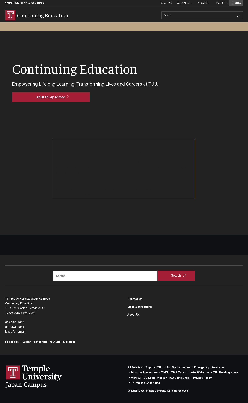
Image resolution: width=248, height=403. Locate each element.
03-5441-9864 (14, 327)
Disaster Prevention (144, 372)
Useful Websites (199, 372)
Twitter (26, 341)
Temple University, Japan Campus (24, 3)
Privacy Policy (202, 377)
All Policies (134, 367)
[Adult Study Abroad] (51, 97)
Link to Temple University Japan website (39, 376)
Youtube (55, 341)
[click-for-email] (15, 331)
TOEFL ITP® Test (172, 372)
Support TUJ (166, 3)
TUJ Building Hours (226, 372)
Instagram (40, 341)
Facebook (12, 341)
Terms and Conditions (145, 383)
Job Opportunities (178, 367)
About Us (133, 314)
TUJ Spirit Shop (178, 377)
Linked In (69, 341)
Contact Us (203, 3)
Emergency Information (209, 367)
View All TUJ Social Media (148, 377)
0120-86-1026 (14, 322)
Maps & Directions (185, 3)
